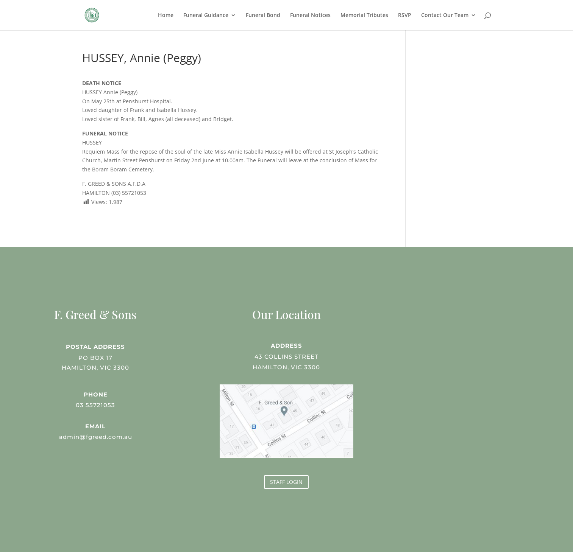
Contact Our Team (444, 15)
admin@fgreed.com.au (95, 436)
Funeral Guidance (205, 15)
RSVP (404, 15)
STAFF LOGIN (286, 481)
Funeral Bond (263, 15)
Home (165, 15)
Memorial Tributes (364, 15)
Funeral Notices (310, 15)
